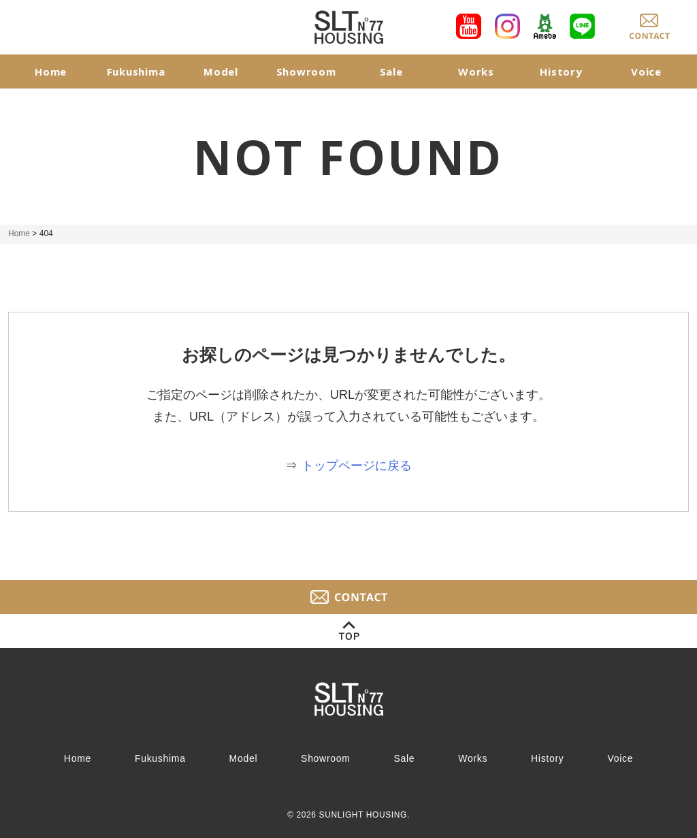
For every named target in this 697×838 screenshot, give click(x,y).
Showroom (306, 71)
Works (476, 71)
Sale (391, 71)
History (561, 71)
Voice (646, 71)
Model (221, 71)
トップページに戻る (357, 465)
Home (51, 71)
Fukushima (136, 71)
